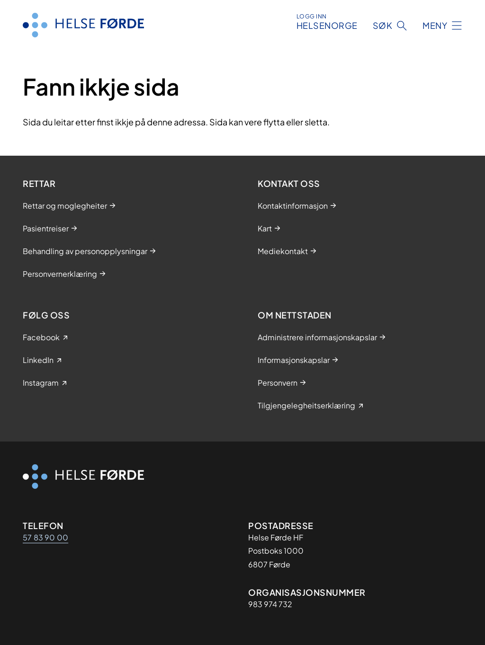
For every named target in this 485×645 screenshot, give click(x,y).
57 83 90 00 (45, 537)
